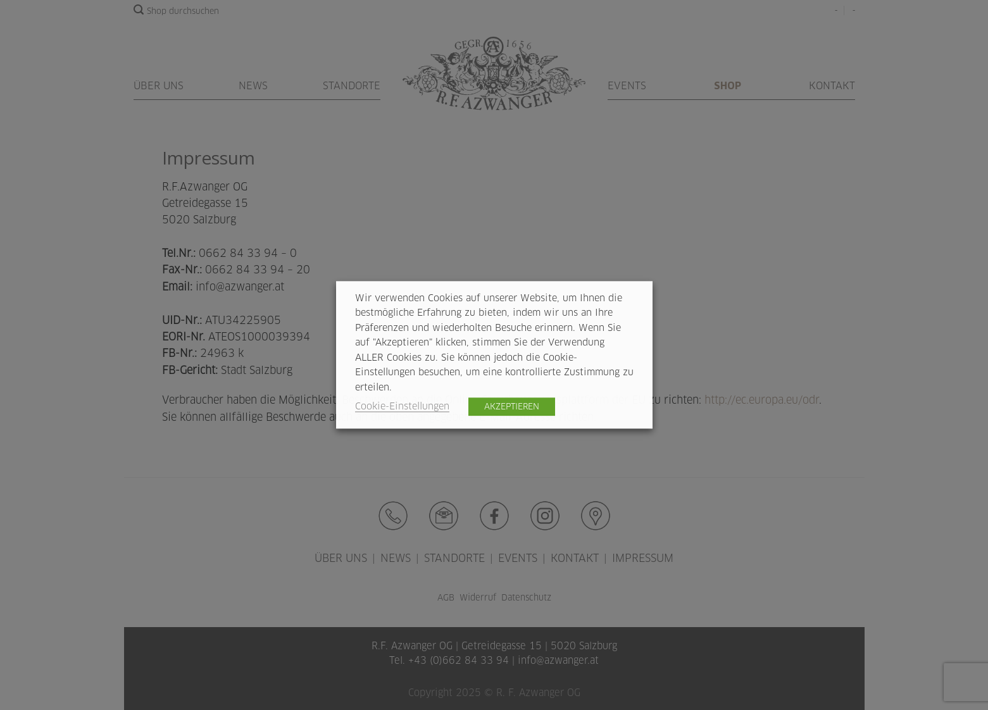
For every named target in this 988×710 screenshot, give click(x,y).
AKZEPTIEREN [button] (511, 407)
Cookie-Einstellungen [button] (402, 406)
